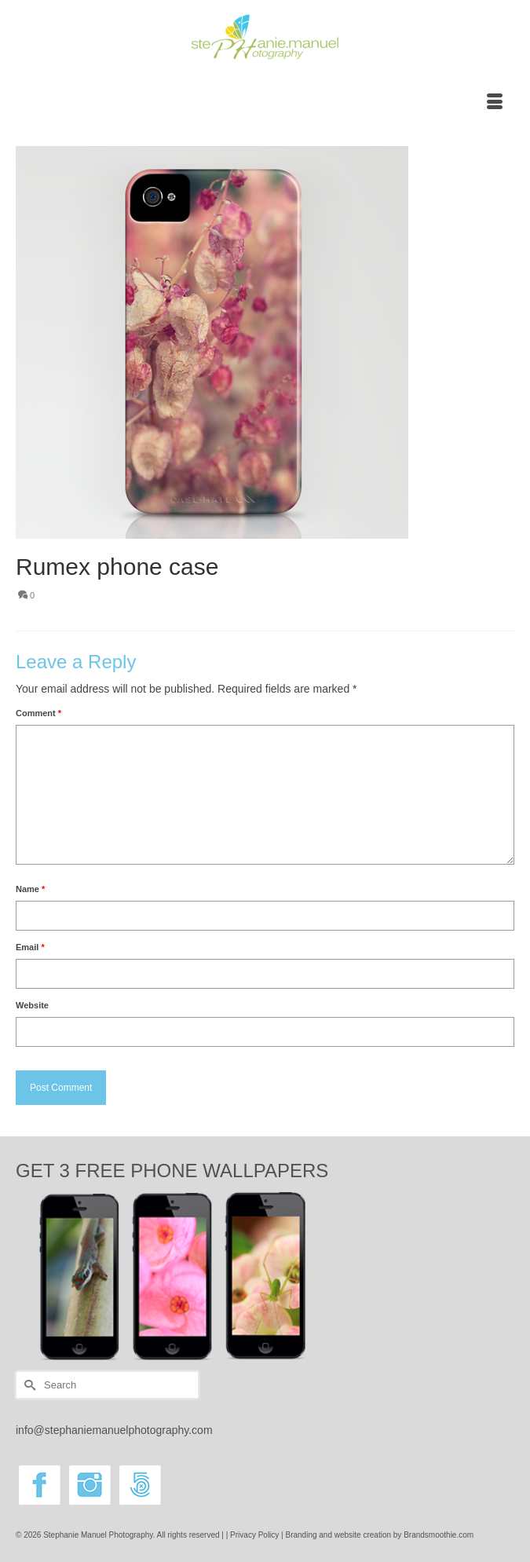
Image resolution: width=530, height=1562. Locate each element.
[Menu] (494, 103)
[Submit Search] (27, 1385)
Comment (38, 713)
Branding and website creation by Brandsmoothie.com (380, 1535)
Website (32, 1005)
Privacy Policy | (257, 1535)
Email (30, 947)
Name (30, 889)
